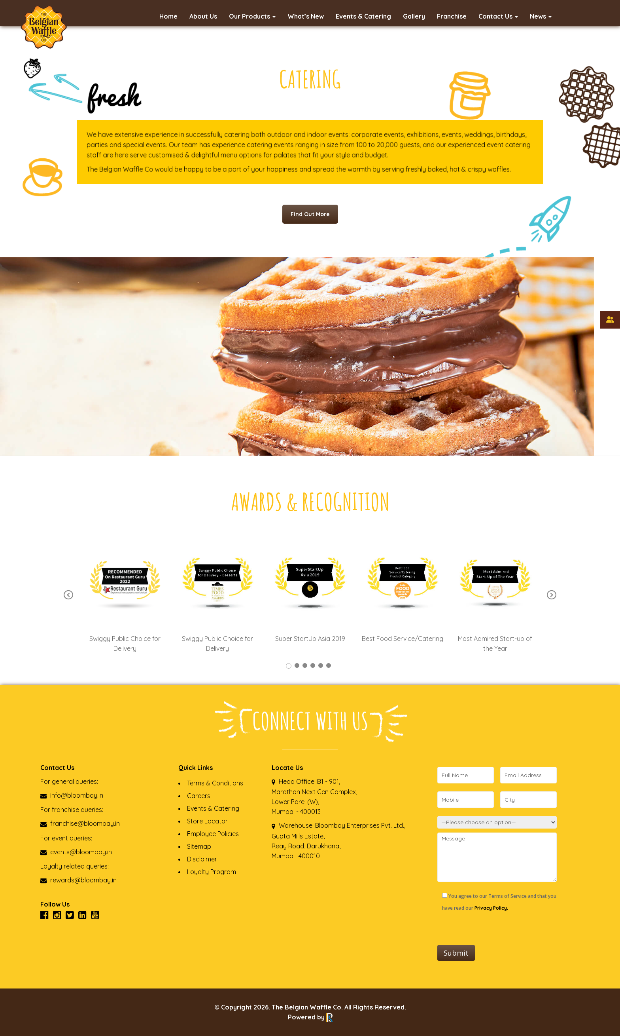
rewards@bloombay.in (78, 880)
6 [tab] (328, 665)
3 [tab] (304, 665)
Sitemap (199, 846)
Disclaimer (202, 859)
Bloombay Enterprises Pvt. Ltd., (359, 825)
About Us (203, 16)
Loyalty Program (211, 872)
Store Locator (207, 821)
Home (168, 16)
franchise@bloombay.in (80, 823)
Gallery (414, 16)
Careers (198, 796)
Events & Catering (363, 16)
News (541, 16)
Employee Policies (213, 834)
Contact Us (498, 16)
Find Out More (310, 214)
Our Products (252, 16)
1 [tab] (288, 666)
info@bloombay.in (71, 795)
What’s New (305, 16)
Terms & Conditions (215, 783)
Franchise (452, 16)
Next (551, 595)
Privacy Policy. (491, 908)
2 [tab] (297, 665)
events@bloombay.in (76, 852)
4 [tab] (312, 665)
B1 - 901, (328, 781)
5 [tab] (320, 665)
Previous (68, 595)
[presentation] (497, 929)
